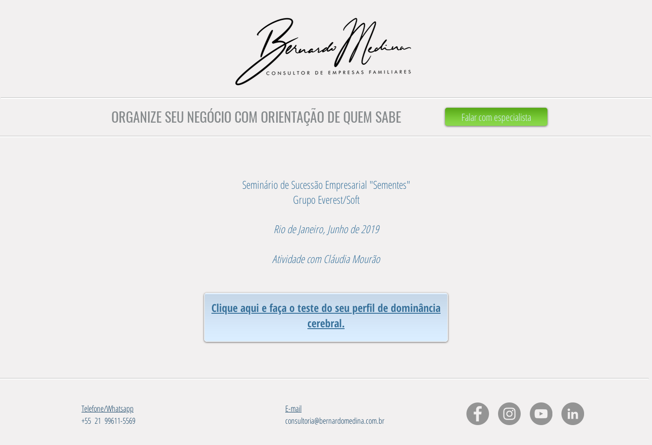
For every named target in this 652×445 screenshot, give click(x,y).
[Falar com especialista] (496, 117)
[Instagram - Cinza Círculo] (509, 413)
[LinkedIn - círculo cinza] (572, 413)
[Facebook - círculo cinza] (477, 413)
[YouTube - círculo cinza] (541, 413)
